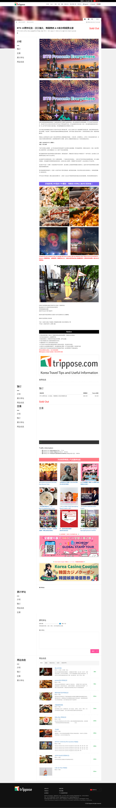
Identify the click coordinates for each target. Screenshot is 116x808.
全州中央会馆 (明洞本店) (62, 755)
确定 (93, 651)
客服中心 (82, 1)
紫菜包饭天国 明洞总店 (61, 692)
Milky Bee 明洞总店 (60, 717)
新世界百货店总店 (64, 530)
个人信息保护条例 (63, 793)
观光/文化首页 (22, 22)
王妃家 (57, 729)
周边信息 (20, 62)
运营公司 (46, 788)
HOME (47, 4)
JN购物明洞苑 (59, 705)
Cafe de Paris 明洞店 (61, 768)
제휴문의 (46, 790)
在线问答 (61, 788)
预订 (18, 49)
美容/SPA (80, 4)
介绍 (18, 394)
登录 (91, 1)
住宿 (59, 4)
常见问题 (61, 790)
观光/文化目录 (30, 22)
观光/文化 (66, 4)
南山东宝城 (58, 668)
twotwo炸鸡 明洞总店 (61, 680)
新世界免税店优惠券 (66, 528)
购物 (62, 4)
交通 (18, 53)
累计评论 (20, 58)
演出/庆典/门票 (73, 4)
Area (51, 4)
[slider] (60, 623)
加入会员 (88, 1)
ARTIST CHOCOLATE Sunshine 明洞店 (66, 742)
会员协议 (46, 793)
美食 (56, 4)
